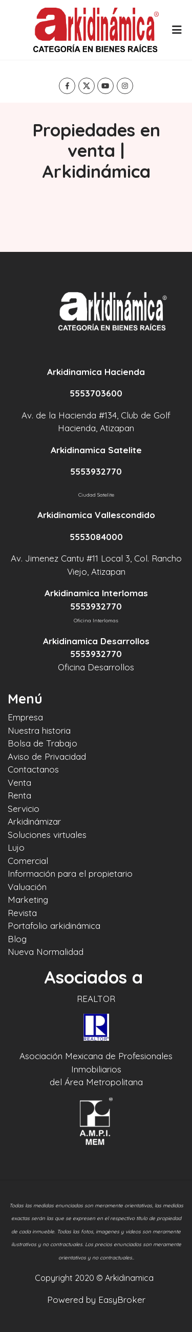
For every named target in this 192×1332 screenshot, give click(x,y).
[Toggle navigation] (176, 29)
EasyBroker (121, 1299)
